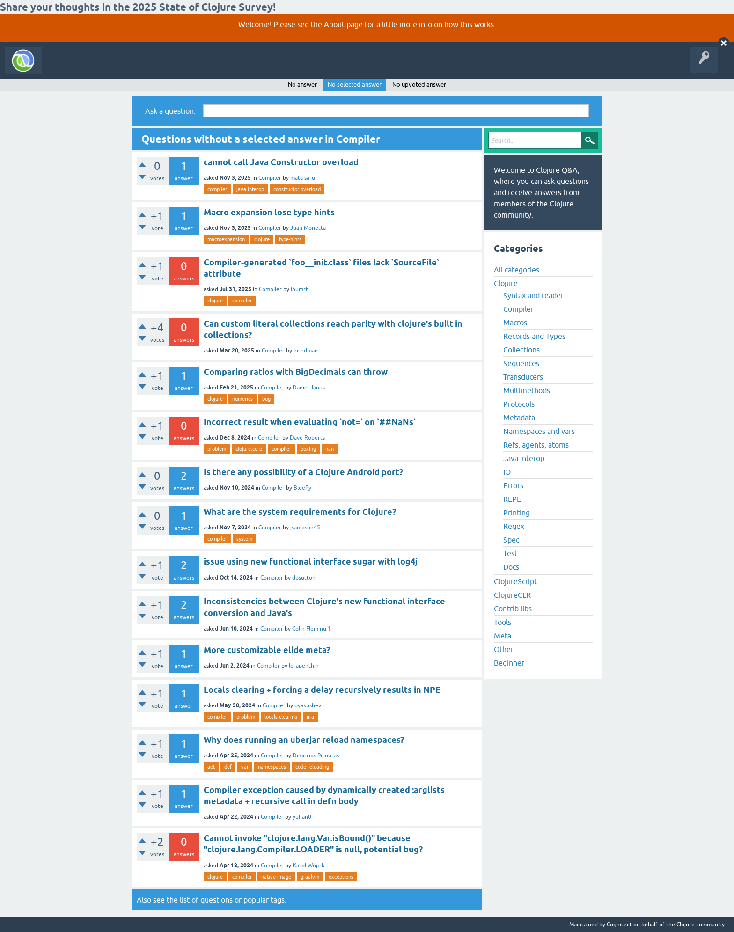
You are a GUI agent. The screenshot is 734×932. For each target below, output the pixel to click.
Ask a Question (214, 67)
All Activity (62, 67)
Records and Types (534, 336)
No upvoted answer (419, 84)
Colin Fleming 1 (311, 628)
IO (507, 472)
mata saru (302, 178)
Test (510, 553)
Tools (502, 622)
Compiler (269, 178)
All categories (516, 269)
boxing (308, 449)
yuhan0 (302, 817)
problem (216, 449)
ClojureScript (515, 581)
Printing (516, 512)
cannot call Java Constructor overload (281, 162)
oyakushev (307, 705)
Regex (513, 526)
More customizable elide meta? (267, 650)
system (244, 539)
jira (310, 716)
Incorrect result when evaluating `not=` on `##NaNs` (310, 422)
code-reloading (312, 767)
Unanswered (139, 67)
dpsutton (304, 577)
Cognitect (619, 924)
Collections (521, 349)
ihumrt (299, 289)
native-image (276, 877)
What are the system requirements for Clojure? (300, 512)
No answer (302, 84)
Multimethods (526, 390)
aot (211, 767)
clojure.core (248, 449)
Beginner (509, 663)
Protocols (519, 404)
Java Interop (523, 458)
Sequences (521, 363)
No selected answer (355, 84)
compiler (217, 189)
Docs (511, 567)
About (334, 24)
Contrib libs (513, 608)
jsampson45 (305, 527)
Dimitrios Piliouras (316, 755)
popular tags (264, 899)
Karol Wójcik (308, 865)
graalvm (310, 877)
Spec (511, 540)
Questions (100, 67)
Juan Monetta (308, 228)
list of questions (206, 899)
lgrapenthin (304, 665)
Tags (175, 67)
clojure (262, 239)
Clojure (506, 283)
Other (504, 649)
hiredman (306, 350)
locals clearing (280, 716)
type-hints (290, 239)
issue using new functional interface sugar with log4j (311, 561)
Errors (513, 485)
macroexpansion (226, 239)
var (245, 767)
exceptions (341, 877)
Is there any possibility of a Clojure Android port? (303, 472)
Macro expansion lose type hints (269, 212)
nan (329, 449)
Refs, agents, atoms (536, 444)
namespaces (272, 767)
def (228, 767)
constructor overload (297, 189)
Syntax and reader (533, 295)
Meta (502, 635)
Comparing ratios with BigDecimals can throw (296, 372)
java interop (250, 189)
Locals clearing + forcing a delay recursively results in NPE (322, 690)
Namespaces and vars (539, 431)
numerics (242, 399)
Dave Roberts (307, 437)
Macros (515, 322)
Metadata (519, 417)
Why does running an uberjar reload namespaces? (304, 740)
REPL (512, 499)
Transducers (523, 377)
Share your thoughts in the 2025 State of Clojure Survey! (138, 7)
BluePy (302, 487)
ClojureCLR (512, 595)
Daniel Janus (309, 387)
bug (266, 399)
